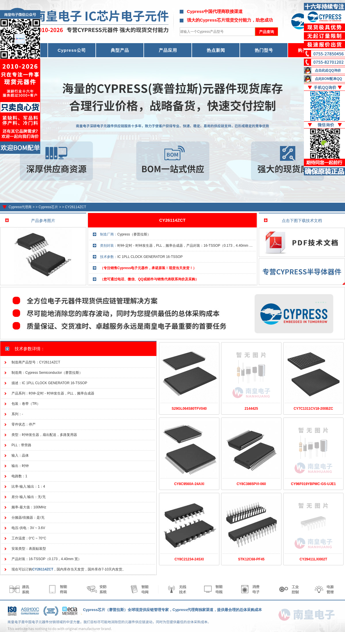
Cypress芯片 (48, 207)
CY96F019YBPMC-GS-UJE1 (313, 484)
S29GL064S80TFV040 (189, 409)
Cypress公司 (71, 50)
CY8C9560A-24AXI (189, 484)
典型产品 (120, 50)
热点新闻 (216, 50)
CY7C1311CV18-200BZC (313, 409)
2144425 (251, 409)
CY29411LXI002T (313, 559)
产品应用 (168, 50)
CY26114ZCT (75, 207)
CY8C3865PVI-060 (251, 484)
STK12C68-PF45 (251, 559)
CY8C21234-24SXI (189, 559)
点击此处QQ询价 (328, 70)
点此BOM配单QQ (328, 79)
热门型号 (264, 50)
